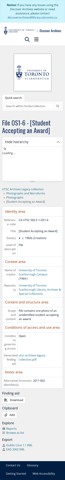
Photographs (14, 197)
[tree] (32, 164)
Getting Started (16, 473)
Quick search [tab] (13, 98)
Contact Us (13, 465)
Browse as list (13, 433)
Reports (9, 428)
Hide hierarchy (16, 142)
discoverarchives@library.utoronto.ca (32, 17)
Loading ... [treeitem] (9, 153)
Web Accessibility (44, 473)
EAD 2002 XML (13, 449)
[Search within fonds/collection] (29, 106)
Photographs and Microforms (25, 193)
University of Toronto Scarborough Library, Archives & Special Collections (40, 290)
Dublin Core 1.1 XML (17, 445)
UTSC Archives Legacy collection (23, 189)
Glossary (32, 465)
